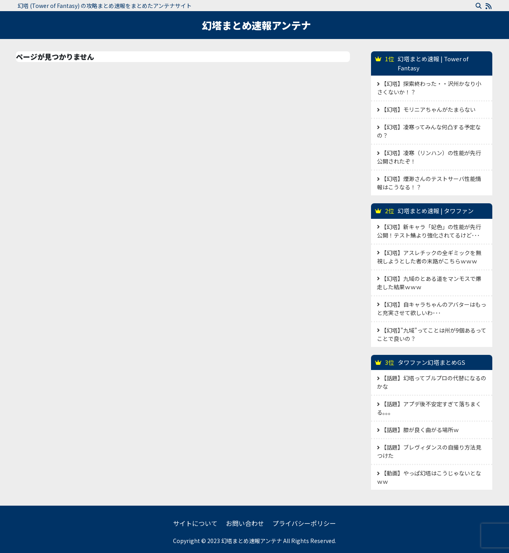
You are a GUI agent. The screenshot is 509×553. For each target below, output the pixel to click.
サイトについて (195, 523)
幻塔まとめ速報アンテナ (256, 25)
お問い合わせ (245, 523)
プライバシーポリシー (304, 523)
